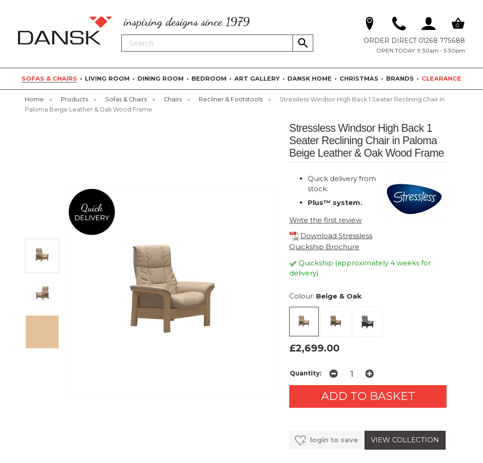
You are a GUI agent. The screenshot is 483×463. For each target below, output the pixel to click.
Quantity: (306, 373)
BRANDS (400, 78)
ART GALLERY (257, 78)
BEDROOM (209, 78)
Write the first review (325, 220)
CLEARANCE (441, 78)
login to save (326, 440)
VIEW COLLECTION (405, 439)
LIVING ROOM (107, 78)
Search (121, 34)
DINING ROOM (160, 78)
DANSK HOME (309, 78)
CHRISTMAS (359, 78)
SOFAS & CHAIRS (49, 78)
